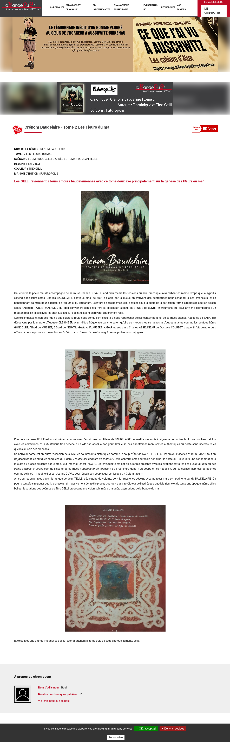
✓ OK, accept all (146, 728)
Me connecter (212, 10)
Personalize (115, 737)
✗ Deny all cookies (172, 728)
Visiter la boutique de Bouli (54, 701)
